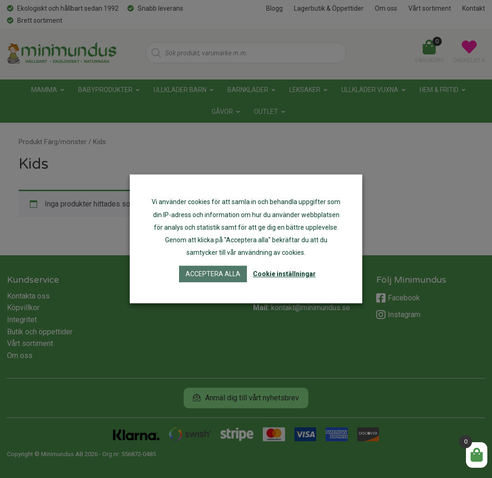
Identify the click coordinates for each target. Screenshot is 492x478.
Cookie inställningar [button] (284, 274)
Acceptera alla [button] (213, 274)
